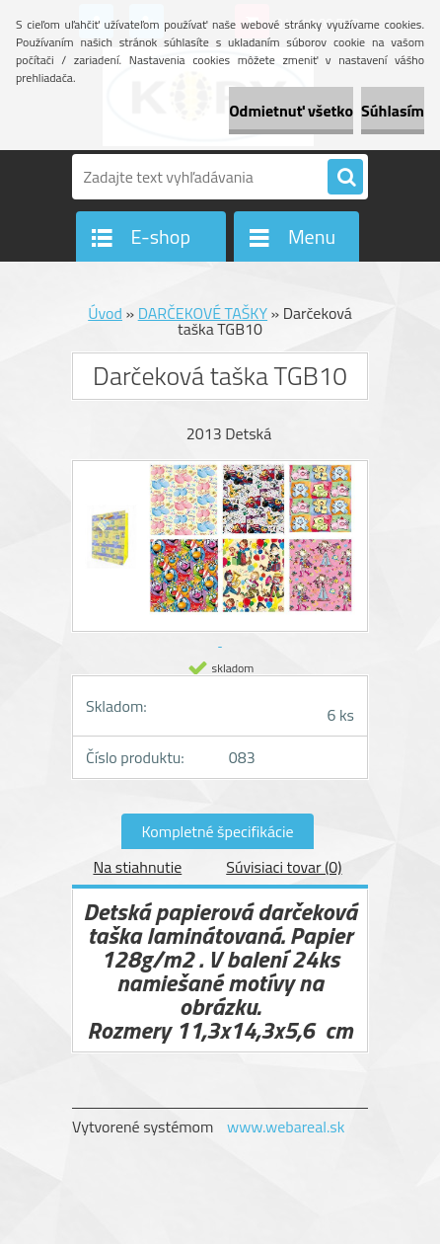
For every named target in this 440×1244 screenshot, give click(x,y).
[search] (345, 177)
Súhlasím (392, 110)
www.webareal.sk (286, 1126)
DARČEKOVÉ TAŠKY (202, 313)
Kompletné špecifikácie (217, 831)
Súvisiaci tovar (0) (283, 867)
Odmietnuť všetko (291, 110)
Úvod (105, 313)
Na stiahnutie (137, 867)
